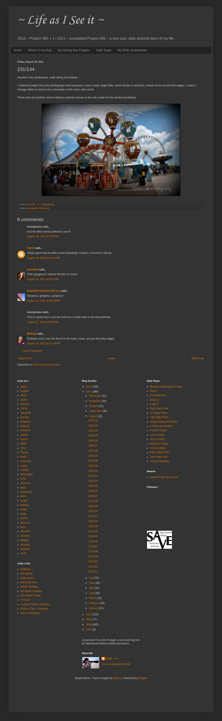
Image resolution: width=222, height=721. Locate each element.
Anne (23, 395)
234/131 (93, 465)
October (94, 406)
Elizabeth (25, 412)
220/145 (93, 536)
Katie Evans (27, 578)
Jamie (23, 399)
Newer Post (25, 358)
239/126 (93, 440)
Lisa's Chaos (157, 434)
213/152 (93, 571)
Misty (23, 509)
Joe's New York (159, 456)
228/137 (93, 496)
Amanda (25, 544)
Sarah (23, 518)
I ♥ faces (25, 599)
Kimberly (25, 430)
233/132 (93, 470)
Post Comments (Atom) (46, 364)
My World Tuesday (31, 591)
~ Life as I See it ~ (60, 20)
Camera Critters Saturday (35, 604)
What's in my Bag (40, 50)
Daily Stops (103, 50)
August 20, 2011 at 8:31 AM (42, 279)
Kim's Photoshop (30, 613)
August (93, 416)
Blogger (142, 678)
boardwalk (32, 208)
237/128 (93, 450)
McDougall (26, 474)
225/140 (93, 511)
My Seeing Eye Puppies (74, 50)
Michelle (25, 531)
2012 (89, 386)
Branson (25, 522)
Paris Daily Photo (160, 452)
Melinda (32, 333)
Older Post (197, 358)
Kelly (23, 513)
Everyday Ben (158, 395)
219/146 (93, 541)
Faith (23, 443)
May (92, 587)
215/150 (93, 561)
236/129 (93, 455)
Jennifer (25, 535)
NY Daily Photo (158, 412)
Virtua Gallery (158, 448)
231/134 (93, 480)
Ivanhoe (25, 404)
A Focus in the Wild (161, 426)
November (95, 401)
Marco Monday (29, 586)
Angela (24, 390)
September (95, 410)
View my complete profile (116, 664)
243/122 (93, 420)
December (95, 395)
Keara (23, 500)
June (92, 583)
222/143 (93, 526)
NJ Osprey (26, 573)
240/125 (93, 435)
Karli (23, 487)
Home (18, 50)
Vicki (23, 553)
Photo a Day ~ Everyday (34, 608)
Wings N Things (159, 443)
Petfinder (25, 569)
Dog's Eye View (159, 408)
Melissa (24, 505)
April (92, 593)
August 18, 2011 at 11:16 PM (43, 257)
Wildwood (44, 208)
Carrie (30, 248)
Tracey (24, 452)
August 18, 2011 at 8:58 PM (43, 236)
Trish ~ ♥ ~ (112, 658)
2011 (89, 391)
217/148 (93, 551)
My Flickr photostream (132, 50)
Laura (23, 465)
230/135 (93, 485)
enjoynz (117, 678)
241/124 (93, 430)
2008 (89, 624)
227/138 (93, 501)
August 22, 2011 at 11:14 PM (43, 343)
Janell (23, 434)
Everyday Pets (28, 582)
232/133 (93, 476)
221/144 (93, 531)
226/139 (93, 506)
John (23, 478)
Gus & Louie (157, 439)
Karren (24, 439)
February (94, 603)
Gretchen (32, 269)
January (94, 608)
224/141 (93, 516)
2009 (89, 619)
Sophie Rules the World (163, 421)
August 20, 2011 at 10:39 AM (43, 300)
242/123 (93, 425)
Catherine (26, 491)
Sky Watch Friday (30, 595)
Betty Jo (154, 399)
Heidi (23, 456)
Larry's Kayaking (159, 461)
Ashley (24, 469)
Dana (23, 386)
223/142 (93, 521)
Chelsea (25, 548)
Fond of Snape (158, 430)
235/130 (93, 460)
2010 (89, 614)
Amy (23, 448)
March (93, 598)
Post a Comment (32, 350)
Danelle (24, 417)
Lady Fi (154, 404)
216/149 (93, 556)
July (91, 577)
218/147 (93, 546)
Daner (153, 390)
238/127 (93, 445)
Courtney (25, 461)
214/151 (93, 566)
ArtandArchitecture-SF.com (43, 290)
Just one (25, 483)
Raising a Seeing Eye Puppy (166, 386)
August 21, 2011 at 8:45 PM (43, 322)
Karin (23, 496)
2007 (89, 629)
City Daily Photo (159, 417)
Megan (24, 540)
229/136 (93, 491)
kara (22, 527)
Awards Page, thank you (164, 477)
